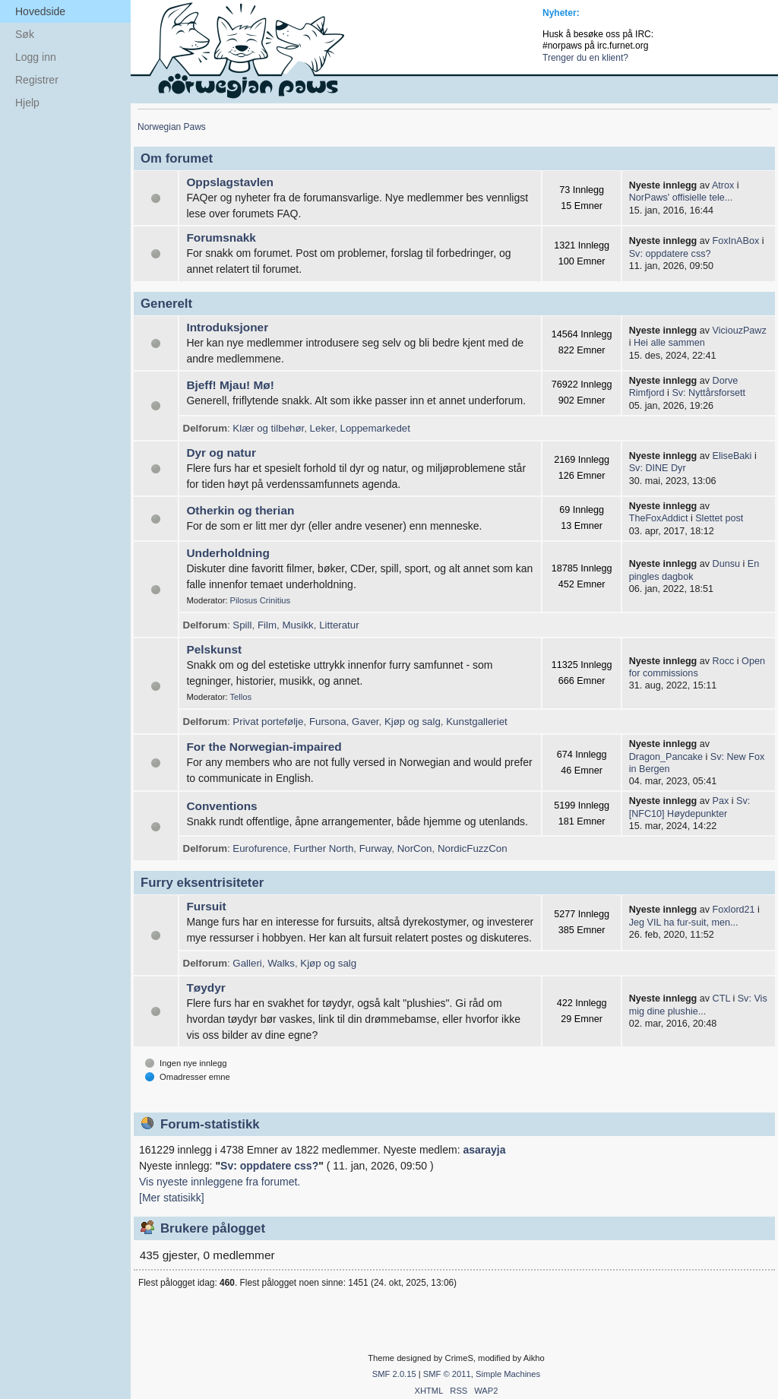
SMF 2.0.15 (394, 1373)
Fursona (327, 721)
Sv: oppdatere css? (670, 253)
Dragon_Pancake (666, 757)
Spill (241, 625)
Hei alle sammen (669, 342)
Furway (375, 848)
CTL (721, 998)
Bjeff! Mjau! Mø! (230, 384)
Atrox (723, 185)
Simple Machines (508, 1373)
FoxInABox (736, 241)
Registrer (37, 80)
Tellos (240, 696)
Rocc (724, 661)
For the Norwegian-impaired (263, 746)
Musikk (297, 625)
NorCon (414, 848)
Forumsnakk (221, 237)
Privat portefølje (267, 721)
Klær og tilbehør (268, 428)
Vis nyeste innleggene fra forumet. (219, 1182)
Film (267, 625)
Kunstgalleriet (477, 721)
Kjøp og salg (412, 721)
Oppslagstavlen (230, 182)
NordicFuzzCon (473, 848)
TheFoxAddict (658, 518)
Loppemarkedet (375, 428)
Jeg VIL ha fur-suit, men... (683, 922)
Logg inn (35, 57)
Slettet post (719, 518)
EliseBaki (732, 456)
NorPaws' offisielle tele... (681, 197)
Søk (24, 34)
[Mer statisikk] (171, 1198)
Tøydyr (205, 987)
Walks (281, 963)
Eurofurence (259, 848)
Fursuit (206, 906)
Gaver (365, 721)
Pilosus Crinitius (260, 600)
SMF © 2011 (447, 1373)
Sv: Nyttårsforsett (708, 393)
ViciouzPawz (740, 330)
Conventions (221, 805)
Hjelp (27, 103)
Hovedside (40, 11)
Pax (721, 801)
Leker (322, 428)
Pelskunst (214, 649)
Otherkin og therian (240, 510)
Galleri (246, 963)
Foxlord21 (734, 909)
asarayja (484, 1150)
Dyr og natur (221, 452)
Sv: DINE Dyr (657, 468)
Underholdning (227, 552)
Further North (323, 848)
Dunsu (726, 564)
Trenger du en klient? (585, 57)
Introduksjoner (227, 327)
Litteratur (339, 625)
